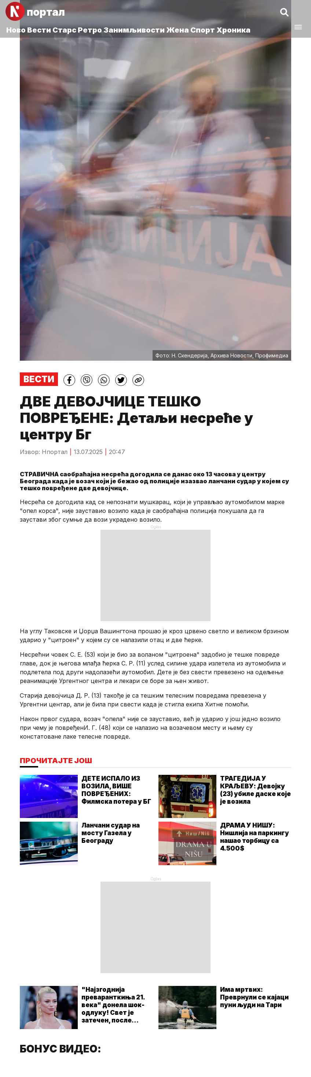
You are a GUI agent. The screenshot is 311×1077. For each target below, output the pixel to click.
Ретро (90, 30)
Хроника (233, 30)
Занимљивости (134, 30)
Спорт (202, 30)
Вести (39, 30)
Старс (64, 30)
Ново (16, 30)
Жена (177, 30)
